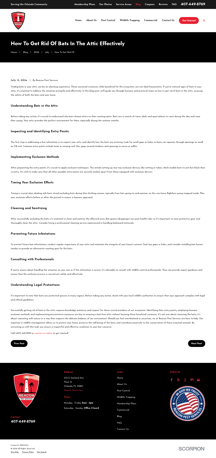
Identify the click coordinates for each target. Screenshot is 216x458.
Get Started (189, 20)
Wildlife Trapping (126, 397)
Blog (138, 4)
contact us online (43, 333)
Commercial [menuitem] (150, 20)
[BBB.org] (185, 379)
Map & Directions (73, 390)
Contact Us (123, 429)
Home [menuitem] (78, 20)
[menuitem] (15, 452)
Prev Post (19, 343)
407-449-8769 (193, 4)
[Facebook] (171, 379)
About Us (122, 384)
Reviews (163, 4)
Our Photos (105, 4)
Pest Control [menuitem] (108, 20)
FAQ (174, 4)
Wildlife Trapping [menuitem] (130, 20)
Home (120, 378)
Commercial (123, 410)
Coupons (150, 4)
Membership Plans (84, 4)
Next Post (196, 343)
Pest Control (123, 391)
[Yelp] (178, 379)
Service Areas (123, 4)
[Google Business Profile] (198, 379)
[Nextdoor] (191, 379)
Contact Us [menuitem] (168, 20)
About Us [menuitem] (91, 20)
